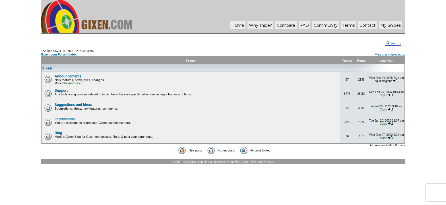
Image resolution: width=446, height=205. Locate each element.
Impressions (65, 119)
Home (237, 25)
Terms (348, 25)
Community (326, 25)
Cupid (383, 95)
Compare (286, 25)
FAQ (304, 25)
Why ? (260, 25)
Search (393, 43)
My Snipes (390, 25)
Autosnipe (74, 83)
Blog (58, 133)
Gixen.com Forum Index (59, 54)
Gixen (47, 68)
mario (383, 138)
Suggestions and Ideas (73, 105)
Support (61, 91)
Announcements (68, 76)
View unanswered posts (390, 54)
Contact (367, 25)
